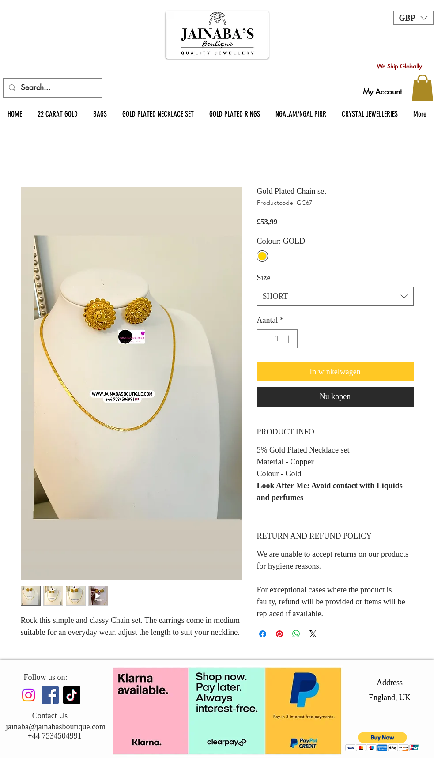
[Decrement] (265, 339)
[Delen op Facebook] (262, 634)
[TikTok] (71, 695)
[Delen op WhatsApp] (296, 634)
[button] (413, 18)
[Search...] (52, 88)
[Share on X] (313, 634)
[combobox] (335, 296)
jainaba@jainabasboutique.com (56, 726)
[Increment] (289, 339)
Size (264, 277)
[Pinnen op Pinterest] (279, 634)
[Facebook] (50, 695)
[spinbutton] (277, 339)
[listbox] (413, 18)
